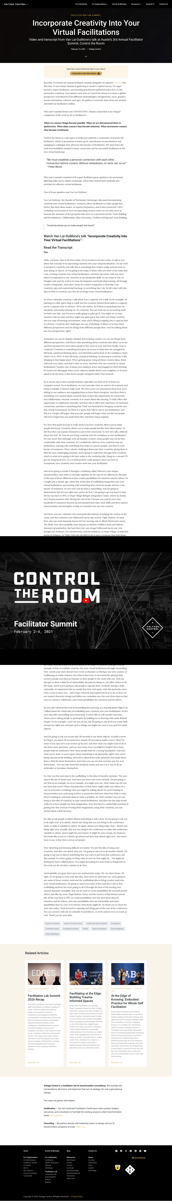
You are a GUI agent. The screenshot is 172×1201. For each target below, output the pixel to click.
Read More (33, 1063)
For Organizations (99, 4)
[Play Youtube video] (86, 600)
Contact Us (163, 4)
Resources (135, 4)
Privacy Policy (77, 1197)
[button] (30, 1157)
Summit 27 (150, 4)
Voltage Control (95, 49)
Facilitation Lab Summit (86, 15)
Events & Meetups (119, 4)
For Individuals (81, 4)
